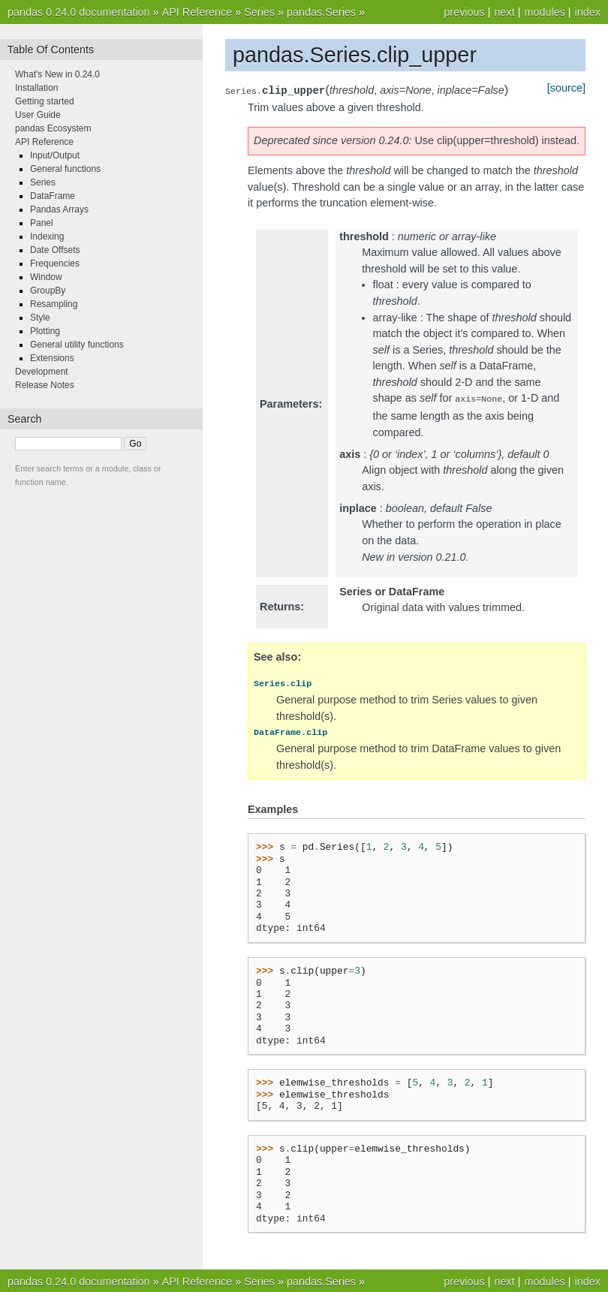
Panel (41, 223)
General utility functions (77, 344)
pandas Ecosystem (53, 128)
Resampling (53, 304)
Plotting (45, 331)
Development (41, 371)
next (504, 12)
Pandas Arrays (59, 209)
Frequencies (55, 263)
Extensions (52, 358)
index (587, 12)
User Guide (38, 115)
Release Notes (44, 385)
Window (46, 277)
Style (40, 317)
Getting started (44, 101)
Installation (36, 88)
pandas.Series (321, 12)
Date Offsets (55, 250)
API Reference (197, 12)
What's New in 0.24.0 (57, 74)
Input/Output (55, 155)
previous (464, 12)
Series (259, 12)
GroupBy (47, 290)
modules (544, 12)
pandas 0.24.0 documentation (79, 12)
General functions (65, 169)
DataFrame (52, 196)
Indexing (47, 236)
